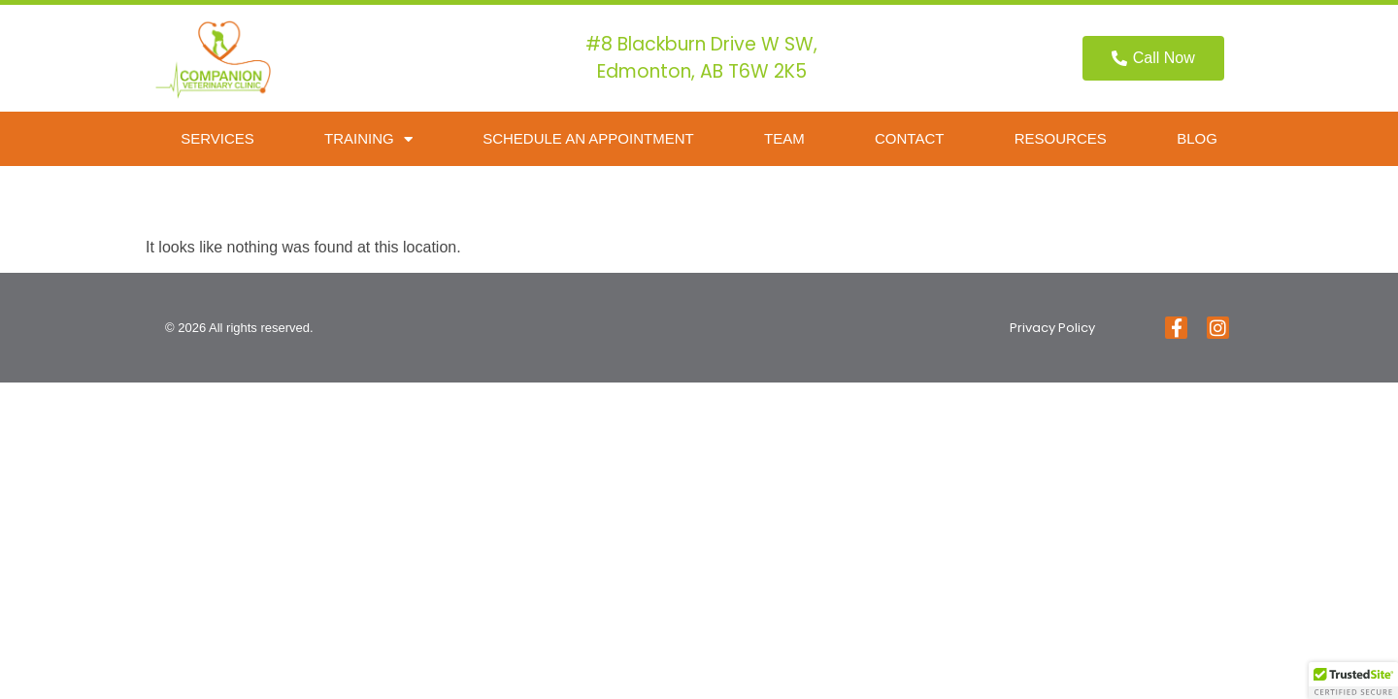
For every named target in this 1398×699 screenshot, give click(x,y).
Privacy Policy (1052, 327)
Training (368, 139)
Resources (1061, 138)
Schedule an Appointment (588, 138)
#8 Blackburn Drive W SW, (701, 44)
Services (217, 138)
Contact (909, 138)
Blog (1197, 138)
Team (784, 138)
